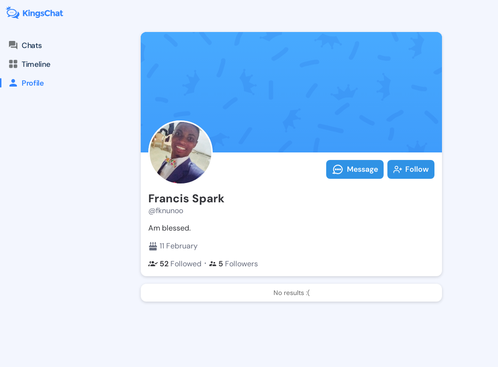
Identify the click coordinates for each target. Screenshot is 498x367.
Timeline (29, 64)
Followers (233, 264)
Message (355, 169)
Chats (24, 45)
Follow (411, 169)
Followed (174, 264)
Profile (22, 82)
